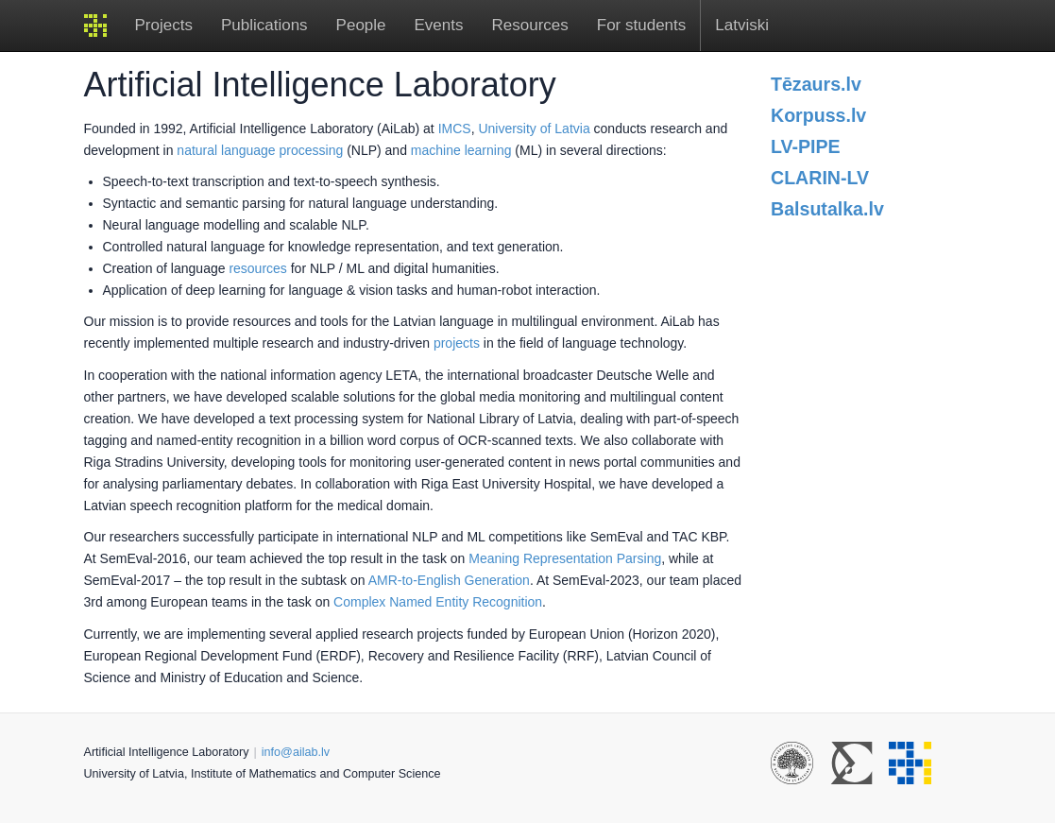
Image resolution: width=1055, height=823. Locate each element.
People (361, 25)
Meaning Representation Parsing (564, 558)
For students (642, 25)
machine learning (461, 150)
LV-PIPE (806, 146)
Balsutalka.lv (827, 208)
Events (439, 25)
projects (457, 343)
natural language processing (260, 150)
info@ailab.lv (296, 752)
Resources (530, 25)
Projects (164, 25)
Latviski (742, 25)
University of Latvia (533, 128)
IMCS (454, 128)
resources (257, 268)
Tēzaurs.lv (816, 84)
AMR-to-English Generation (449, 580)
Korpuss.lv (818, 115)
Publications (264, 25)
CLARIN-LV (820, 177)
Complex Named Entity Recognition (437, 601)
